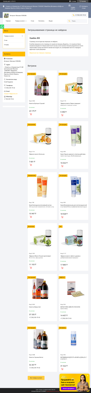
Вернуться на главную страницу (40, 53)
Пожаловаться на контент (53, 391)
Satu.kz (53, 389)
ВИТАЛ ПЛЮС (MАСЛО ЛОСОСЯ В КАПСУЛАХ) (70, 307)
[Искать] (69, 21)
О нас (32, 21)
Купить (30, 114)
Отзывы (6, 44)
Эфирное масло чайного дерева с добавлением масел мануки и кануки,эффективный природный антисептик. (70, 258)
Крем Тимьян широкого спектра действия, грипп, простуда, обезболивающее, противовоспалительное (73, 155)
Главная (8, 21)
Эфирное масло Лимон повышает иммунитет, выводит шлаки (70, 104)
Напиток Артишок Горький (36, 103)
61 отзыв (73, 1)
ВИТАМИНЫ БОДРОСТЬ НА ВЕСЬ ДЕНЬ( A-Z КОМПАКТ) (73, 358)
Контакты (41, 21)
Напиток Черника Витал (36, 357)
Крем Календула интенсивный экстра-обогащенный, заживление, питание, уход (41, 206)
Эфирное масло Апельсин (37, 154)
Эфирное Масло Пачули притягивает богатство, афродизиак (40, 257)
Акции (51, 21)
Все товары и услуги (36, 378)
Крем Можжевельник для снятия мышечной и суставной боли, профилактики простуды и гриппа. (73, 206)
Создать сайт (6, 1)
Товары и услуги (20, 21)
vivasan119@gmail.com (11, 93)
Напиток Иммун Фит (35, 307)
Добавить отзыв (85, 7)
